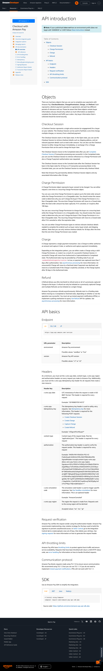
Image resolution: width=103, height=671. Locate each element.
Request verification (57, 71)
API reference (22, 52)
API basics (49, 60)
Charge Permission (56, 49)
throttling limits (64, 547)
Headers (52, 67)
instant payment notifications (60, 569)
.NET (53, 591)
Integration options (20, 42)
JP (61, 326)
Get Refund (75, 298)
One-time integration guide (23, 39)
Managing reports (20, 44)
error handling (54, 552)
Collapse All (15, 32)
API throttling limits (23, 54)
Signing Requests (22, 65)
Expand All (21, 32)
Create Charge (70, 421)
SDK (47, 82)
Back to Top (51, 622)
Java (60, 591)
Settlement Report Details (25, 67)
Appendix (18, 72)
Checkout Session (56, 46)
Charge (52, 53)
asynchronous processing (71, 263)
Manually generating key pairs (26, 62)
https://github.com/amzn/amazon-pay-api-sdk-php (71, 606)
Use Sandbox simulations (81, 490)
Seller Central (78, 529)
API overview (21, 49)
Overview (18, 36)
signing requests (47, 533)
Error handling (21, 57)
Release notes (19, 75)
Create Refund (70, 427)
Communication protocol (58, 78)
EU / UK (53, 326)
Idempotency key (77, 409)
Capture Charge (70, 424)
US (45, 326)
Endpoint (53, 64)
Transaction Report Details (25, 70)
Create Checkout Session (73, 417)
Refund (52, 56)
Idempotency (21, 60)
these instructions (78, 30)
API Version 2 (23, 21)
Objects (48, 42)
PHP (45, 591)
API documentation (20, 47)
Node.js (68, 591)
